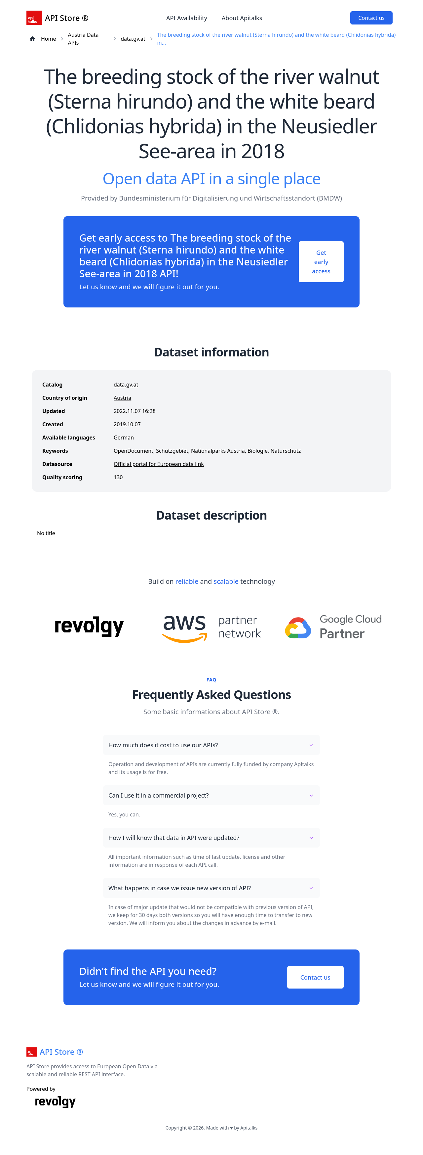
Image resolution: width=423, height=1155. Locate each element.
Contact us (371, 18)
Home (48, 38)
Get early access (321, 262)
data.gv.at (133, 38)
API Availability (186, 18)
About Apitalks (242, 18)
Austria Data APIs (83, 38)
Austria (122, 397)
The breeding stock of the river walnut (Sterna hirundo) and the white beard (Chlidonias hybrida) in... (276, 38)
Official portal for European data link (159, 464)
